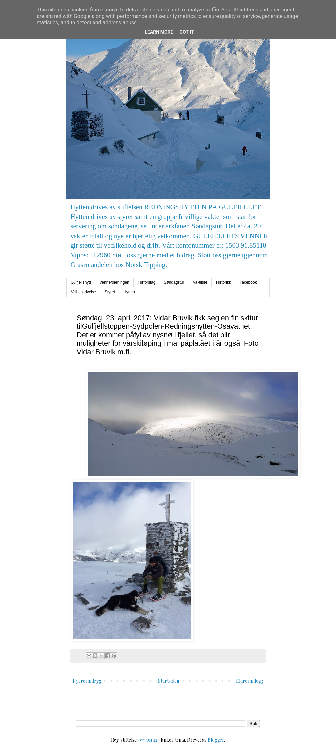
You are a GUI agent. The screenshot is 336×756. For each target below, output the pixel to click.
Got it (186, 32)
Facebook (248, 282)
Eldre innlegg (249, 681)
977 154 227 (148, 740)
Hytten (129, 292)
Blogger (216, 740)
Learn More (159, 32)
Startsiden (168, 681)
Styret (110, 292)
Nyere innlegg (87, 681)
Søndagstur (174, 282)
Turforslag (147, 282)
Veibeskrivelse (83, 292)
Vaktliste (200, 282)
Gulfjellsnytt (81, 282)
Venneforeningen (114, 282)
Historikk (223, 282)
